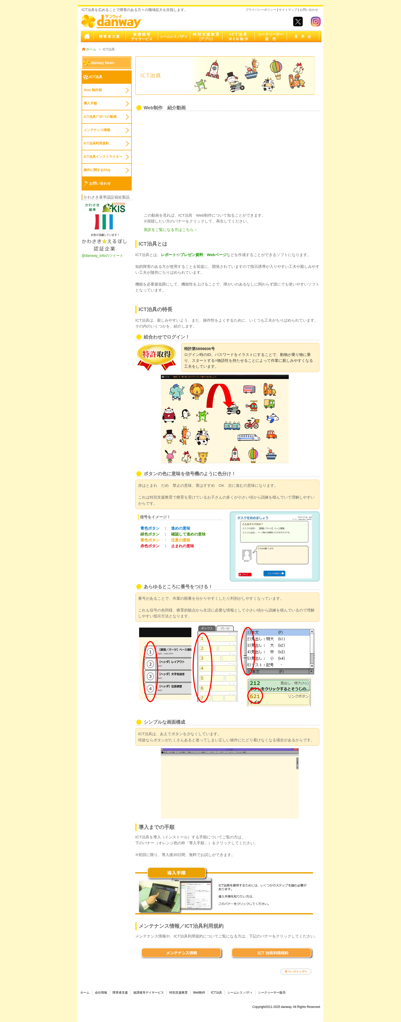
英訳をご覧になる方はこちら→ (170, 229)
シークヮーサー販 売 (270, 36)
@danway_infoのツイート (102, 256)
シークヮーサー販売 (272, 992)
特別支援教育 (178, 992)
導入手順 (90, 103)
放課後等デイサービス (148, 992)
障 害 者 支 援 (109, 36)
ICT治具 (95, 77)
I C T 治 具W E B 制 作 (238, 36)
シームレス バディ (174, 36)
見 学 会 (302, 36)
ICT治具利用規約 (96, 143)
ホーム (87, 36)
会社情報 (101, 992)
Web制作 (199, 992)
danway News (102, 63)
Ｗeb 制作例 (93, 90)
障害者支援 (120, 992)
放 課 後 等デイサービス (141, 36)
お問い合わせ (308, 10)
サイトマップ (288, 10)
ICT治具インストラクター (103, 157)
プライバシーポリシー (261, 10)
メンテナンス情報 (97, 130)
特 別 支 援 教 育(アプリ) (206, 36)
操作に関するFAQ (97, 170)
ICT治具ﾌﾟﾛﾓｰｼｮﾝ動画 (100, 117)
